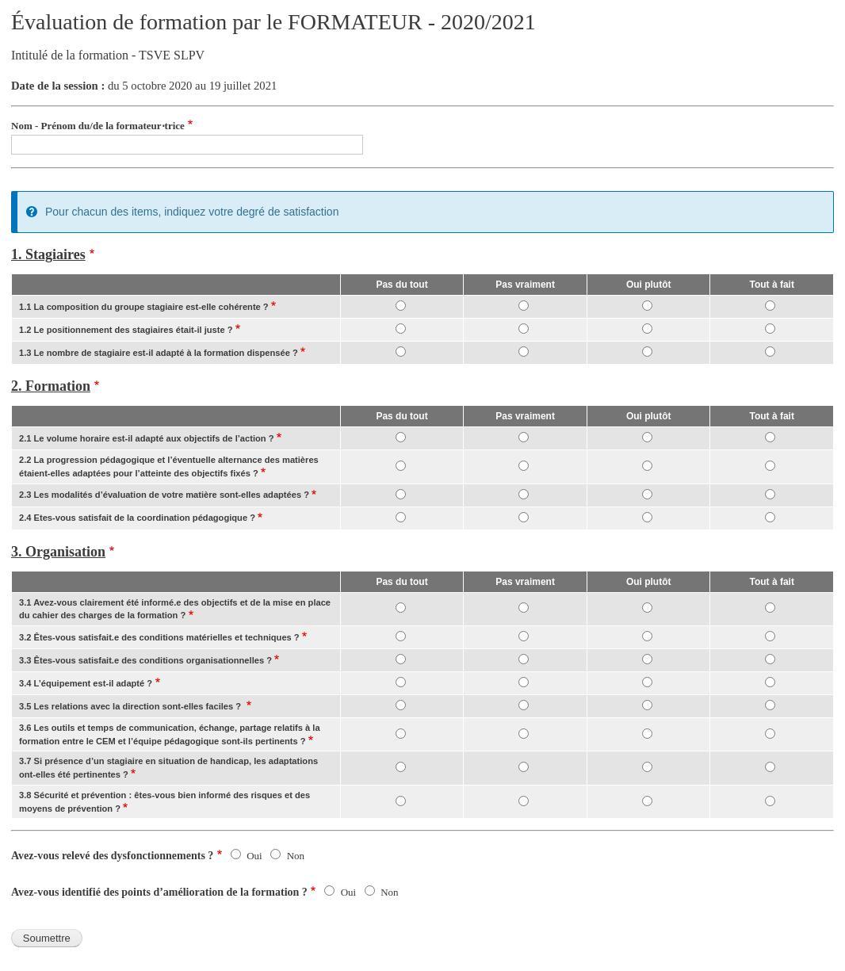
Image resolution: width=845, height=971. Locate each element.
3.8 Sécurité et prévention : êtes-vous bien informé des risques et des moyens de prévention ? (164, 801)
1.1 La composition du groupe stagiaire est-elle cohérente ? (144, 307)
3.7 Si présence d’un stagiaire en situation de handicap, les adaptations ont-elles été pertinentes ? (168, 767)
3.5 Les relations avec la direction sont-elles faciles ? (131, 706)
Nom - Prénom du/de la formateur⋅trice (98, 126)
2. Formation (50, 386)
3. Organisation (58, 552)
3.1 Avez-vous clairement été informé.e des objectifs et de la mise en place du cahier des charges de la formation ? (175, 609)
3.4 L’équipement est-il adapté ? (85, 683)
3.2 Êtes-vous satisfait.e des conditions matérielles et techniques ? (159, 637)
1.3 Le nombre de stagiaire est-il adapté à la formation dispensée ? (158, 352)
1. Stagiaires (48, 254)
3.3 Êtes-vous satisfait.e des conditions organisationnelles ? (145, 660)
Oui (254, 856)
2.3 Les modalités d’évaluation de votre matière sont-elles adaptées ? (164, 494)
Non (295, 856)
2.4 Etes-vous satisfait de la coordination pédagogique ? (137, 517)
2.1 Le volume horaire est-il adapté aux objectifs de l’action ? (146, 438)
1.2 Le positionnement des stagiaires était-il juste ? (126, 329)
